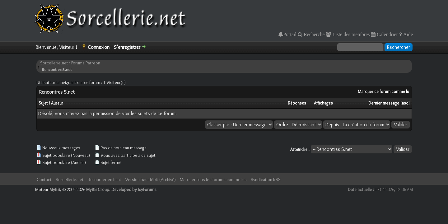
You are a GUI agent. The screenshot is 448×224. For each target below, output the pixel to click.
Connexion (99, 47)
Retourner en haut (104, 179)
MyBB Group (97, 189)
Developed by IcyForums (133, 189)
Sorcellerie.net (54, 63)
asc (405, 103)
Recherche (313, 34)
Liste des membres (350, 34)
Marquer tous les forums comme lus (213, 179)
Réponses (297, 103)
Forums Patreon (85, 63)
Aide (407, 34)
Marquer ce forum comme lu (383, 91)
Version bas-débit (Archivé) (150, 179)
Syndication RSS (266, 179)
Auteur (57, 103)
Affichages (323, 103)
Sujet (43, 103)
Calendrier (387, 34)
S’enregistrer (127, 47)
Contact (44, 179)
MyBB (54, 189)
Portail (289, 34)
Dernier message (383, 103)
